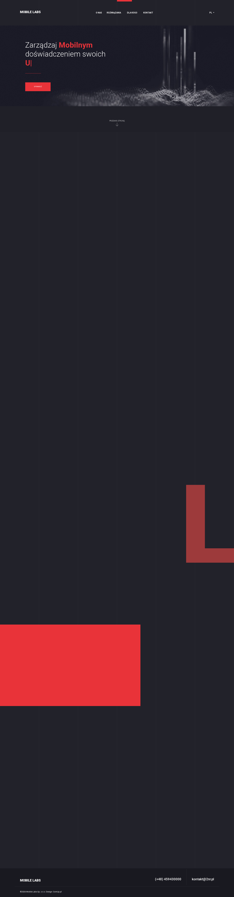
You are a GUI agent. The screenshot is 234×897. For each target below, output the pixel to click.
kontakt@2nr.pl (203, 879)
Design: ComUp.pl (54, 892)
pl (211, 12)
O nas (99, 12)
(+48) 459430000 (168, 879)
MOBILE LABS (30, 12)
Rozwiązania (114, 12)
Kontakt (148, 12)
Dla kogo (132, 12)
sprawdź (38, 87)
